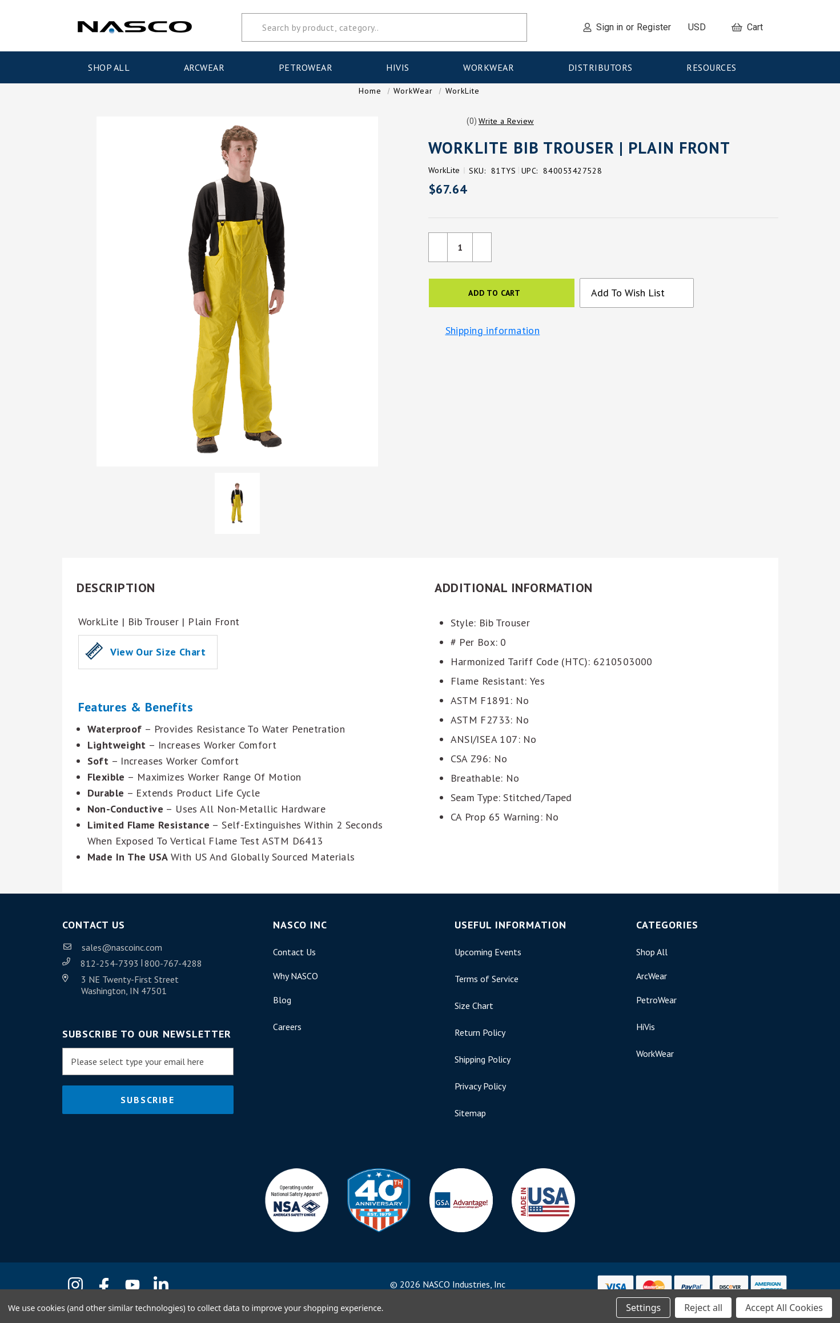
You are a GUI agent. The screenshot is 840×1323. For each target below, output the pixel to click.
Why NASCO (295, 987)
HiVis (401, 64)
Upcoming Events (488, 963)
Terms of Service (487, 990)
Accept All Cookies (784, 1304)
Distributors (604, 64)
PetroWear (309, 64)
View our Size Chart (158, 663)
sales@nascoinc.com (122, 958)
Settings (643, 1304)
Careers (287, 1038)
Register (654, 24)
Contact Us (294, 963)
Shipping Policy (483, 1070)
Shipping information (492, 342)
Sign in (609, 24)
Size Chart (474, 1017)
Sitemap (470, 1124)
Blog (282, 1011)
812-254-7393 (111, 974)
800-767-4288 (173, 974)
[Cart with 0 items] (747, 24)
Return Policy (480, 1043)
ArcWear (208, 64)
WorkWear (492, 64)
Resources (714, 64)
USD (701, 24)
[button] (506, 132)
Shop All (112, 64)
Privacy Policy (480, 1097)
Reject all (703, 1304)
